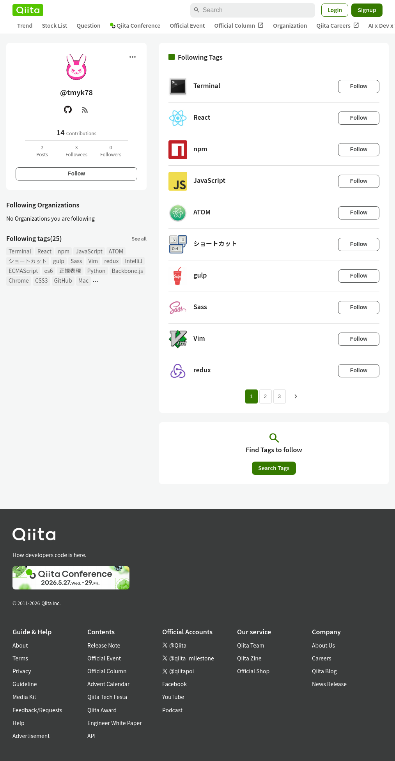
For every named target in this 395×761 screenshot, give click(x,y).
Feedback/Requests (37, 710)
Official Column (239, 25)
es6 (48, 270)
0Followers (110, 151)
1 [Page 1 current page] (251, 396)
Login (335, 10)
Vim (93, 261)
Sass (76, 261)
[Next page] (296, 396)
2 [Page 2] (265, 396)
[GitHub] (67, 109)
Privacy (21, 671)
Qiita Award (102, 710)
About (20, 645)
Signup (367, 10)
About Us (323, 645)
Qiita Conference (135, 25)
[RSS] (85, 109)
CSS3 (41, 280)
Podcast (172, 710)
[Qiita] (27, 10)
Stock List (54, 25)
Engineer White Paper (114, 723)
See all (139, 238)
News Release (329, 684)
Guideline (24, 684)
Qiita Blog (324, 671)
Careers (321, 658)
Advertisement (31, 736)
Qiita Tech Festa (107, 697)
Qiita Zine (249, 658)
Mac (83, 280)
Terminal (20, 251)
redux (111, 261)
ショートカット (28, 261)
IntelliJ (133, 261)
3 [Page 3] (279, 396)
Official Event (187, 25)
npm (63, 251)
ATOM (116, 251)
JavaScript (89, 251)
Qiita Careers (338, 25)
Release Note (103, 645)
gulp (58, 261)
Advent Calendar (108, 684)
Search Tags (273, 468)
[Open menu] (132, 57)
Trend (24, 25)
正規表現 (70, 270)
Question (89, 25)
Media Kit (24, 697)
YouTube (173, 697)
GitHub (63, 280)
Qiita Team (250, 645)
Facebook (174, 684)
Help (18, 723)
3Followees (76, 151)
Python (96, 270)
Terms (20, 658)
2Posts (42, 151)
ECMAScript (23, 270)
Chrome (19, 280)
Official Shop (253, 671)
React (44, 251)
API (91, 736)
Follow (76, 173)
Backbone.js (127, 270)
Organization (290, 25)
